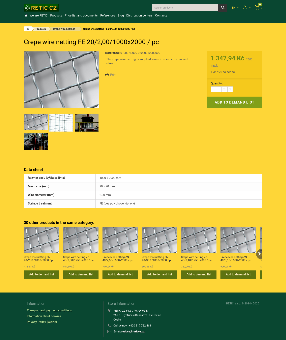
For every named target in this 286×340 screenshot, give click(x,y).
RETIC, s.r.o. (233, 303)
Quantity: (217, 83)
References (107, 15)
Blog (121, 15)
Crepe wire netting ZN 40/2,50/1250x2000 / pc (78, 258)
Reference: (112, 53)
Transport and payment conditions (49, 310)
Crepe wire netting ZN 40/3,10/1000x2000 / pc (157, 258)
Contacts (161, 15)
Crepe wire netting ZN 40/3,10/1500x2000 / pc (235, 258)
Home (26, 15)
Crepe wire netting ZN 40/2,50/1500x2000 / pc (117, 258)
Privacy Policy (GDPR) (42, 322)
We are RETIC (39, 15)
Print (113, 75)
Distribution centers (139, 15)
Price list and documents (81, 15)
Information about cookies (44, 316)
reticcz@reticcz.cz (133, 331)
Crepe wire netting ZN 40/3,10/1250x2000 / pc (196, 258)
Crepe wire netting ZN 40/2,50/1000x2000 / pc (39, 258)
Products (56, 15)
